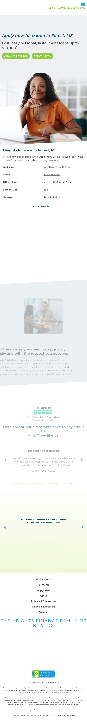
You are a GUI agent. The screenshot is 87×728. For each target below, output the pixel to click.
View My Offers (13, 56)
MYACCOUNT (75, 8)
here (19, 160)
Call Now (40, 207)
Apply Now (40, 56)
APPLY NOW (56, 8)
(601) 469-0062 (52, 174)
